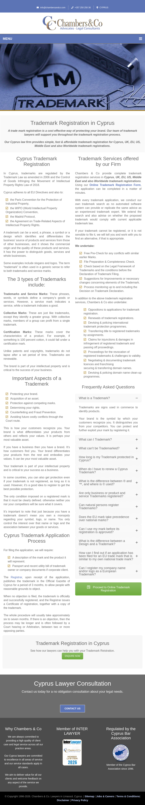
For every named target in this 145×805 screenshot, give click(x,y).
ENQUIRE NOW (72, 656)
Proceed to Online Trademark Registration (108, 589)
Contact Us (72, 708)
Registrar (16, 577)
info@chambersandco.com (51, 7)
